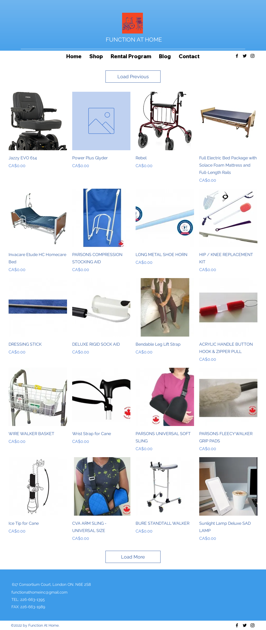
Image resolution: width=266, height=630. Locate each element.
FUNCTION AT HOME (134, 39)
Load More (133, 557)
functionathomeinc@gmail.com (39, 592)
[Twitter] (244, 55)
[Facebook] (237, 55)
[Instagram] (252, 55)
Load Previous (133, 76)
